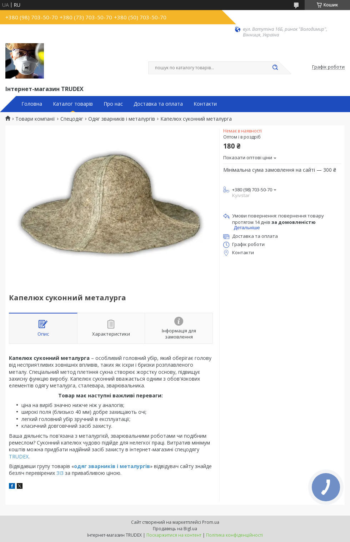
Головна (31, 103)
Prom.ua (210, 522)
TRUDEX (19, 456)
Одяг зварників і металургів (121, 119)
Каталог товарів (73, 103)
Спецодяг (71, 119)
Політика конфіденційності (234, 535)
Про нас (113, 103)
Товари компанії (35, 119)
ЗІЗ (60, 473)
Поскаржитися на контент (173, 535)
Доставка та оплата (158, 103)
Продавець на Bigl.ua (175, 529)
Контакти (205, 103)
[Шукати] (275, 67)
